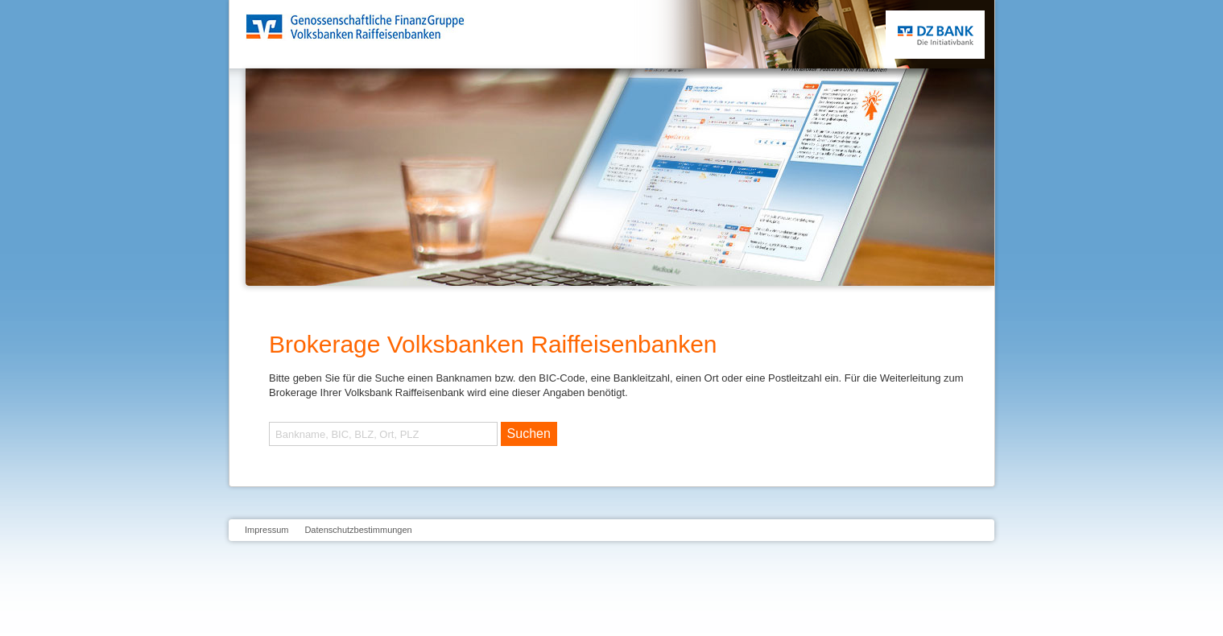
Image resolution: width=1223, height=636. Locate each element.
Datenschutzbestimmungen (357, 530)
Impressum (266, 530)
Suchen (529, 433)
